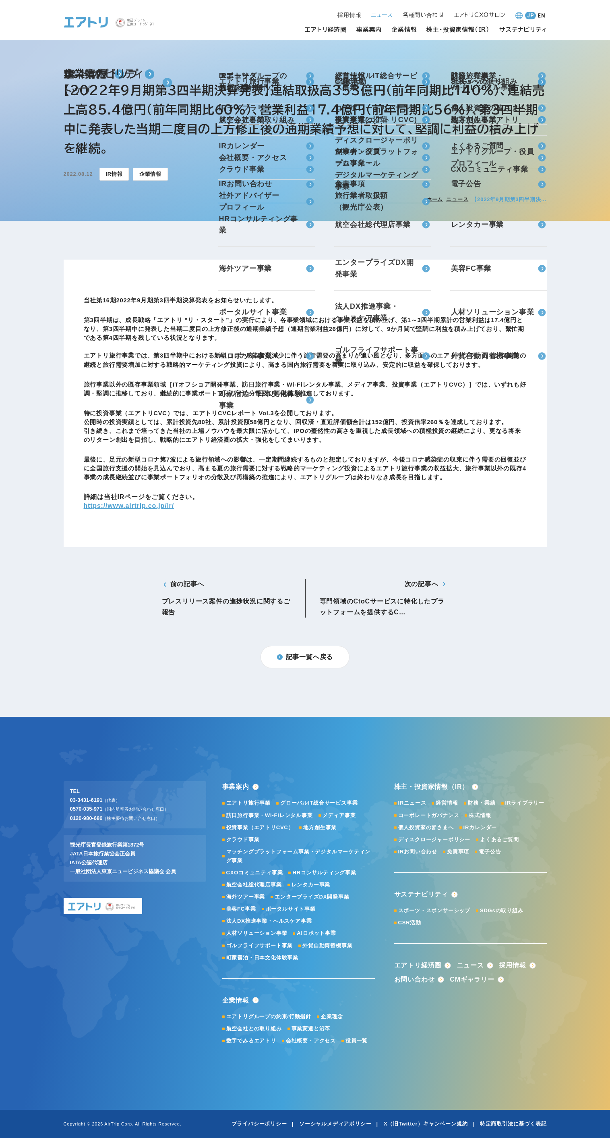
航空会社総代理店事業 (254, 885)
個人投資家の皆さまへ (426, 827)
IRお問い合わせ (417, 852)
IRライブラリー (524, 803)
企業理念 (332, 1016)
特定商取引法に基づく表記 (513, 1124)
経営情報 (447, 803)
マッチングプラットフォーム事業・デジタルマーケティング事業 (298, 856)
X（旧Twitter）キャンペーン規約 (426, 1124)
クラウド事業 (243, 839)
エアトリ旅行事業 (248, 803)
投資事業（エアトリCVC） (260, 827)
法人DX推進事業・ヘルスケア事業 (269, 921)
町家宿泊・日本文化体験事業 (262, 958)
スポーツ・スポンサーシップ (434, 910)
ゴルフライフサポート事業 (259, 945)
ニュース (457, 199)
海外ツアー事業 (245, 897)
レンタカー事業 (311, 885)
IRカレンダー (480, 827)
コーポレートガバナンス (428, 815)
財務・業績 (482, 803)
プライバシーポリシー (259, 1124)
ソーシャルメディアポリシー (335, 1124)
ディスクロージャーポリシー (434, 839)
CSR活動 (409, 923)
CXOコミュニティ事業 (254, 873)
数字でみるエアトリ (251, 1041)
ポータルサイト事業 (291, 909)
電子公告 (490, 852)
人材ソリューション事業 (256, 933)
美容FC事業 (241, 909)
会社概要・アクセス (311, 1041)
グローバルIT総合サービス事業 (319, 803)
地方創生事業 (320, 827)
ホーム (434, 199)
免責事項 (458, 852)
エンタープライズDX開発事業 (312, 897)
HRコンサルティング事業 (324, 873)
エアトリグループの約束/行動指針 (268, 1016)
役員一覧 (356, 1041)
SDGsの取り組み (501, 910)
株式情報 (480, 815)
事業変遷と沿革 (311, 1029)
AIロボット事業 (316, 933)
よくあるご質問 (499, 839)
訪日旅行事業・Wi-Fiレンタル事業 (269, 815)
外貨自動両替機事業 (327, 945)
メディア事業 (339, 815)
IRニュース (412, 803)
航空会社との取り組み (254, 1029)
